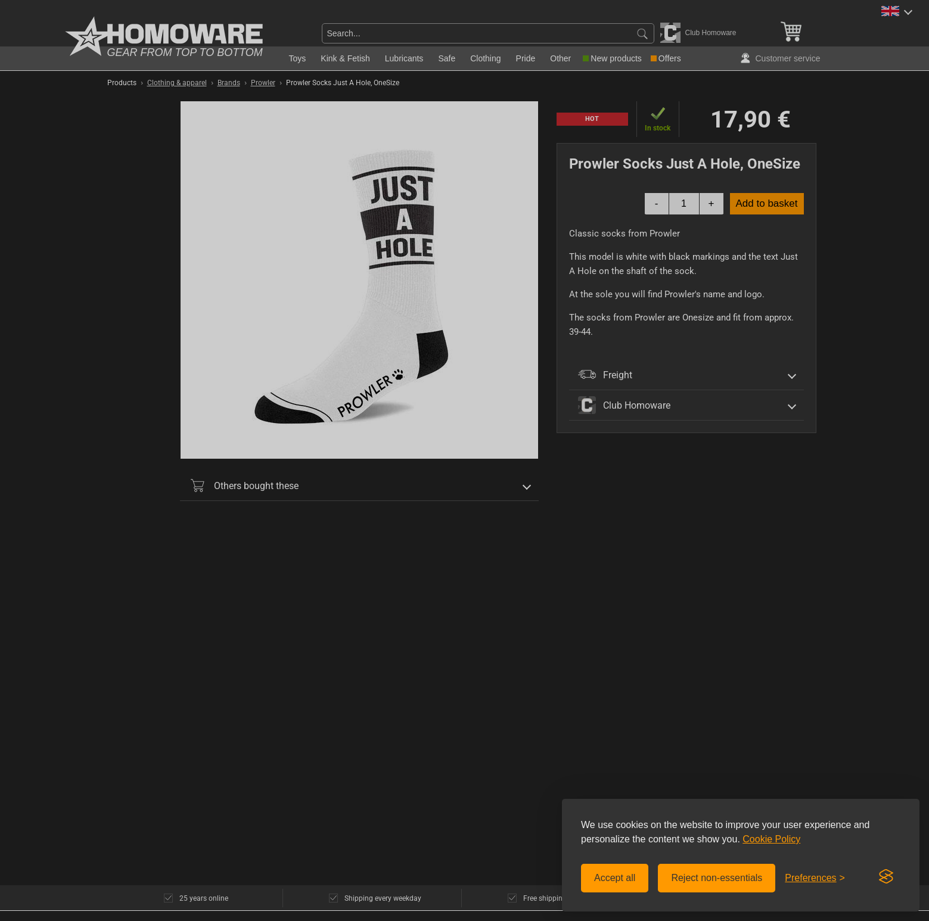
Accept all (614, 878)
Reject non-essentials (716, 878)
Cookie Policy (771, 839)
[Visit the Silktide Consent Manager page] (886, 877)
